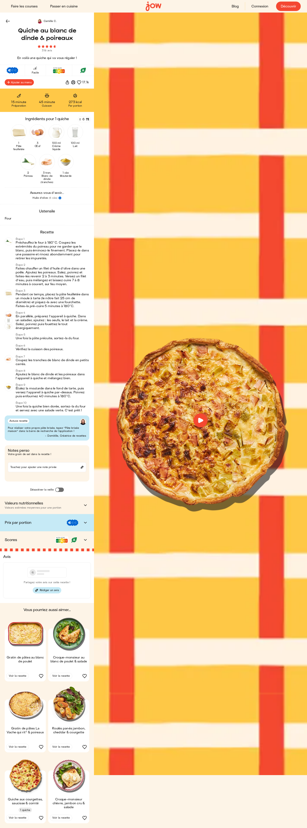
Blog (235, 6)
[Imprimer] (73, 82)
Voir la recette (17, 675)
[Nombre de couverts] (84, 119)
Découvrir (288, 6)
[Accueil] (153, 6)
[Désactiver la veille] (59, 490)
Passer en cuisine (64, 6)
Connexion (259, 6)
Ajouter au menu (19, 82)
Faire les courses (24, 6)
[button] (8, 21)
